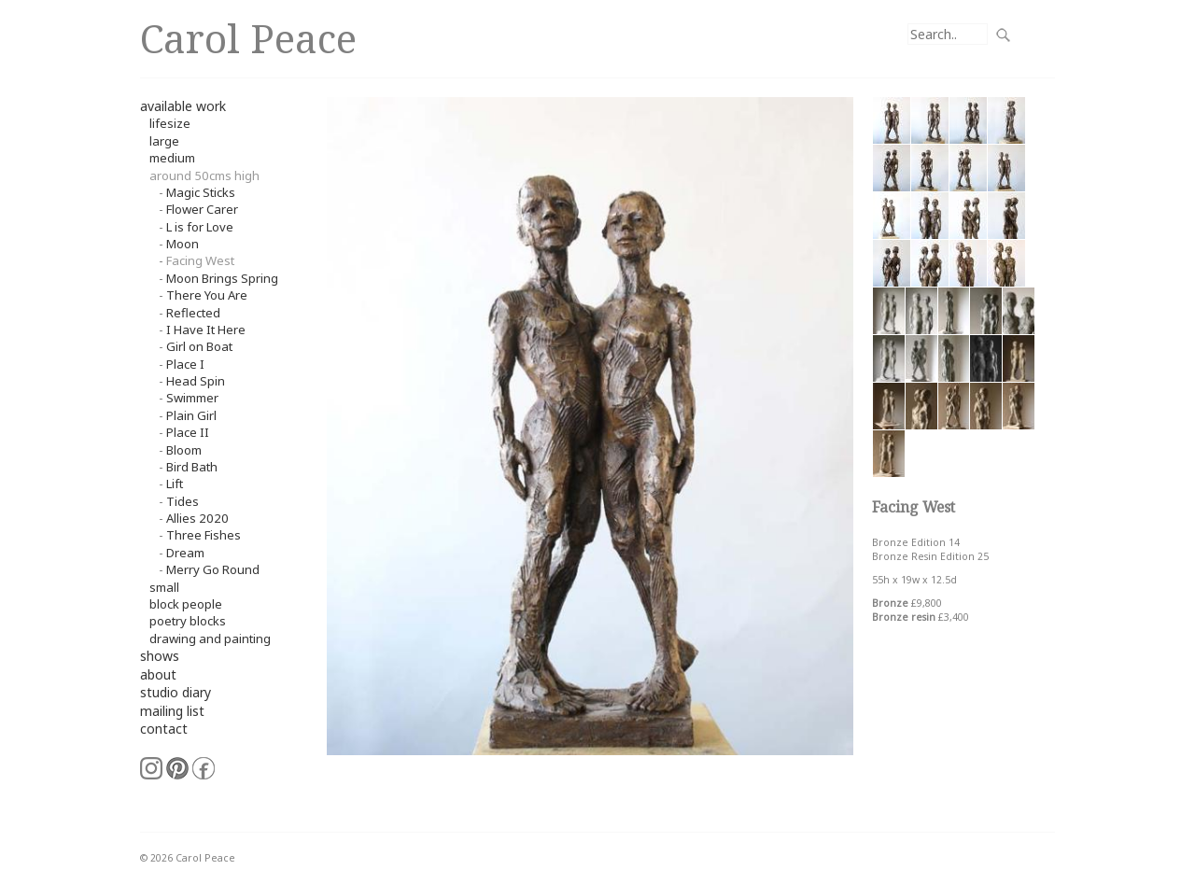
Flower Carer (202, 209)
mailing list (172, 711)
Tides (182, 501)
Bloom (184, 450)
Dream (185, 552)
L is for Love (199, 226)
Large (164, 141)
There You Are (206, 295)
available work (183, 106)
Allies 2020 (197, 518)
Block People (185, 604)
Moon (182, 243)
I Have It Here (206, 329)
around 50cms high (204, 175)
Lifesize (169, 123)
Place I (185, 364)
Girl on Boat (199, 346)
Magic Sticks (200, 192)
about (158, 674)
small (164, 587)
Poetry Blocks (187, 620)
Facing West (200, 260)
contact (164, 728)
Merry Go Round (213, 569)
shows (159, 656)
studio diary (175, 692)
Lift (174, 483)
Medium (172, 157)
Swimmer (192, 397)
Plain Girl (191, 415)
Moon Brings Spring (222, 278)
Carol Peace (248, 37)
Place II (187, 432)
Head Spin (195, 380)
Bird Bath (192, 466)
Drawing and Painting (210, 638)
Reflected (193, 312)
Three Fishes (203, 534)
